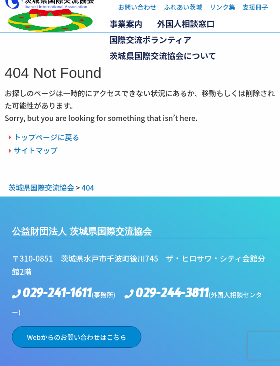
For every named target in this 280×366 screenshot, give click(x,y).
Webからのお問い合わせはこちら (76, 337)
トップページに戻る (47, 136)
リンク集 (222, 6)
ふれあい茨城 (183, 6)
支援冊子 (255, 6)
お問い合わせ (137, 6)
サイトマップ (36, 150)
